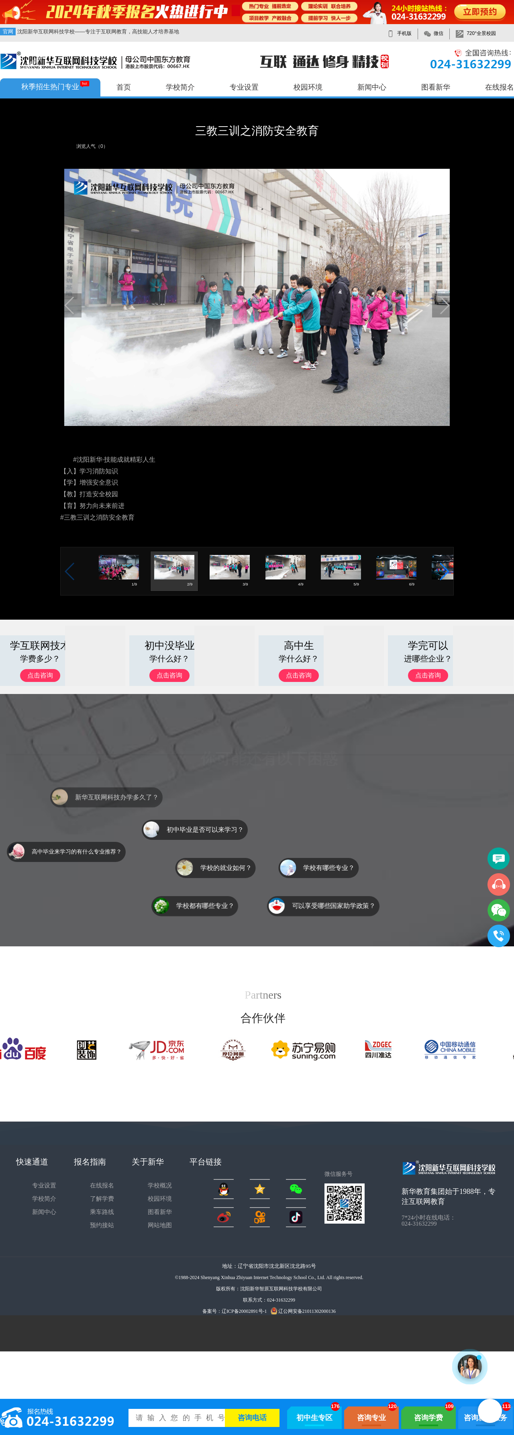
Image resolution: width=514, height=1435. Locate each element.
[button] (69, 305)
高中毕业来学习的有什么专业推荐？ (77, 852)
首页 (123, 87)
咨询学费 (428, 1418)
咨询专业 (371, 1418)
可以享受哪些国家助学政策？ (333, 906)
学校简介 (180, 87)
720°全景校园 (481, 33)
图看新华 (435, 87)
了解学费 (102, 1198)
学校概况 (160, 1185)
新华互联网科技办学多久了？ (117, 808)
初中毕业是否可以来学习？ (205, 829)
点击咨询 (40, 675)
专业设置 (244, 87)
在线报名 (499, 87)
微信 (438, 33)
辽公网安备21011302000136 (303, 1310)
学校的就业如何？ (237, 867)
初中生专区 (314, 1418)
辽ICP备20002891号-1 (244, 1311)
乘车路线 (102, 1212)
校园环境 (308, 87)
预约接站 (102, 1225)
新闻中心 (371, 87)
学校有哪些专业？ (317, 867)
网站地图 (160, 1225)
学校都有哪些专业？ (205, 906)
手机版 (404, 33)
